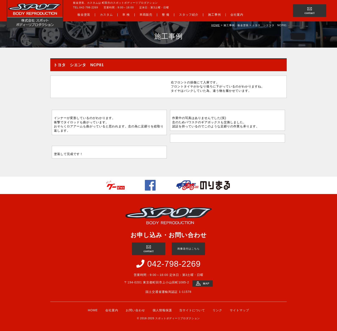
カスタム (106, 14)
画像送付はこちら (188, 248)
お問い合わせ (135, 310)
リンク (217, 310)
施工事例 (214, 14)
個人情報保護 (162, 310)
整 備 (165, 14)
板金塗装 (83, 14)
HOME (215, 25)
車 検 (126, 14)
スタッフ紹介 (188, 14)
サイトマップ (239, 310)
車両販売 (145, 14)
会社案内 (236, 14)
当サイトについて (192, 310)
